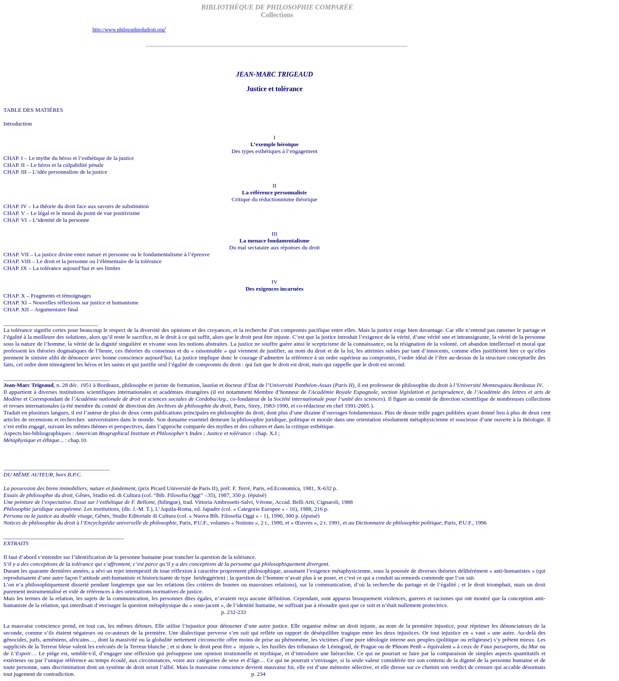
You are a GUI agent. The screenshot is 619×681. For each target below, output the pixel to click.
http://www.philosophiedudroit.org (129, 30)
